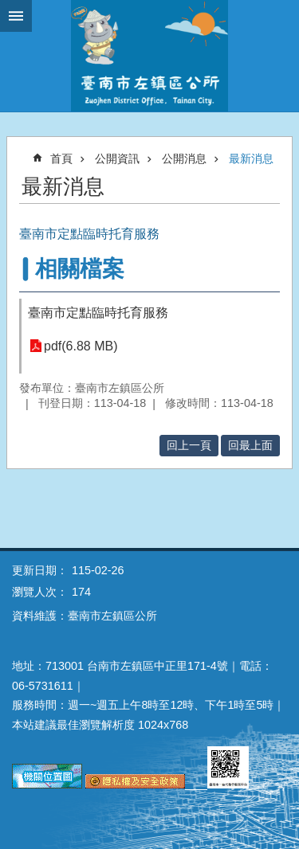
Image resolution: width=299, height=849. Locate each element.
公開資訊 (117, 158)
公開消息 (184, 158)
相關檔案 (79, 268)
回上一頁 (189, 445)
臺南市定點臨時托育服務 (98, 312)
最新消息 (251, 158)
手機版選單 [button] (16, 16)
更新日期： (40, 570)
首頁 (61, 158)
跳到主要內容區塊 (8, 8)
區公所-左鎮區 (149, 56)
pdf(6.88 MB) (80, 346)
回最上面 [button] (250, 445)
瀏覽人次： (40, 591)
